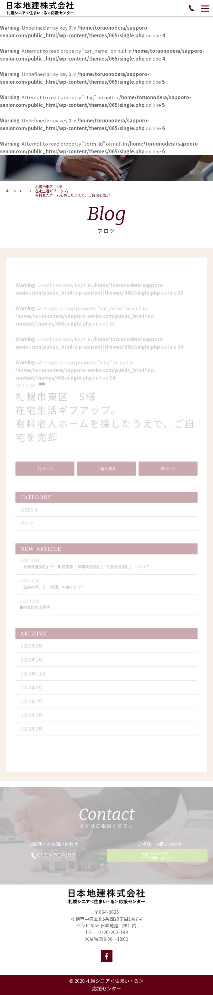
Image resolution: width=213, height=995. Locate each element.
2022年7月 (32, 706)
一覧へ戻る (106, 474)
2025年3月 (32, 651)
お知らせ (29, 515)
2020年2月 (32, 734)
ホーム (11, 191)
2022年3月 (32, 720)
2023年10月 (33, 679)
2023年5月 (32, 693)
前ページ (45, 474)
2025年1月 (32, 665)
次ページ (168, 474)
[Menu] (205, 8)
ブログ (27, 529)
